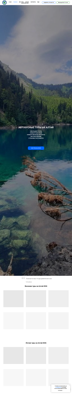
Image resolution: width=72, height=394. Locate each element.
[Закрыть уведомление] (69, 385)
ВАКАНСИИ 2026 (24, 3)
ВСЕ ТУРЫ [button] (21, 2)
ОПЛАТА (27, 2)
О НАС (10, 2)
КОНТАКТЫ (33, 2)
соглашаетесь (58, 387)
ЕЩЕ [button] (38, 2)
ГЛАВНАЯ (15, 2)
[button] (49, 2)
